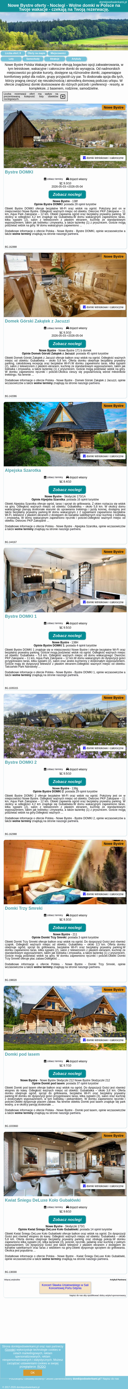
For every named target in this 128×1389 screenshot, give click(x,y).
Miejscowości (58, 53)
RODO (41, 1366)
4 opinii (81, 645)
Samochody (33, 59)
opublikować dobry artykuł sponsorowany (106, 1295)
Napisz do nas (111, 1378)
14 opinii (95, 1229)
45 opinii (92, 353)
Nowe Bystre (114, 107)
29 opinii (81, 791)
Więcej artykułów (12, 1280)
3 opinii (82, 937)
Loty (11, 59)
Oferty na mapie (36, 53)
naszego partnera (67, 234)
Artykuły (76, 59)
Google (10, 1349)
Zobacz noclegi (67, 194)
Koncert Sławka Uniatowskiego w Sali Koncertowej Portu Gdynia (65, 1286)
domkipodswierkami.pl (113, 2)
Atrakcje (54, 59)
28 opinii (80, 204)
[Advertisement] (64, 1342)
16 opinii (82, 499)
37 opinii (82, 1083)
